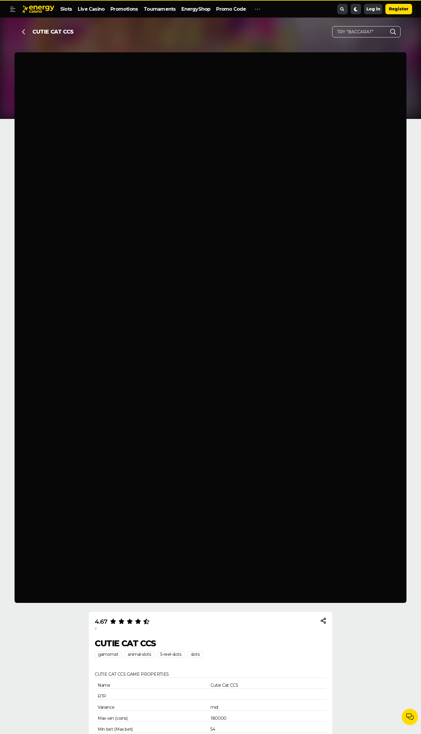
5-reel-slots (170, 654)
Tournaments (159, 9)
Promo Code (231, 9)
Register (399, 9)
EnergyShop (195, 9)
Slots (66, 9)
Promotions (124, 9)
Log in (373, 9)
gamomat (108, 654)
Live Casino (91, 9)
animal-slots (139, 654)
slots (195, 654)
